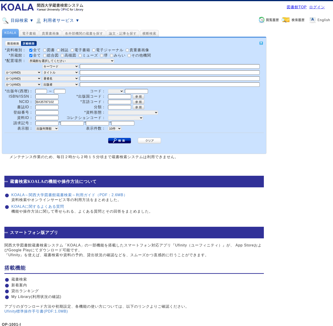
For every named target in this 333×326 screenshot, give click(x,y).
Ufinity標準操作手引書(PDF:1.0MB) (36, 311)
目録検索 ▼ (18, 20)
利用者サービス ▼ (57, 20)
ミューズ (89, 55)
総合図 (51, 55)
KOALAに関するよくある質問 (37, 206)
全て (35, 55)
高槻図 (69, 55)
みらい (118, 55)
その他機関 (139, 55)
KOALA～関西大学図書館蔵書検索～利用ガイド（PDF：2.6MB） (69, 195)
